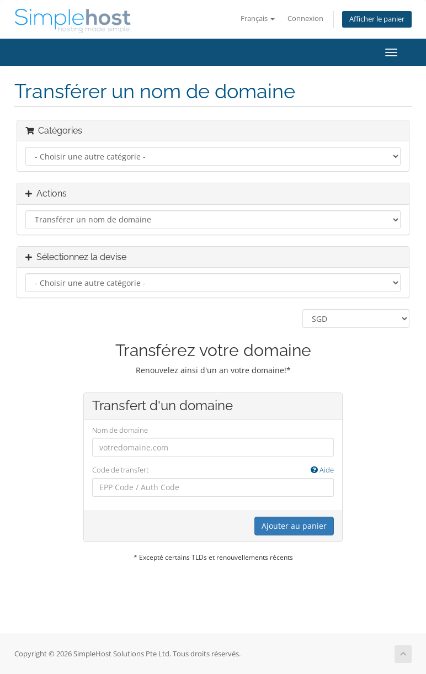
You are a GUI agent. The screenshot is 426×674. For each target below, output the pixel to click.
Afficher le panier (376, 19)
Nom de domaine (120, 430)
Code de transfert (213, 470)
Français (258, 18)
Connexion (305, 18)
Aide (322, 470)
